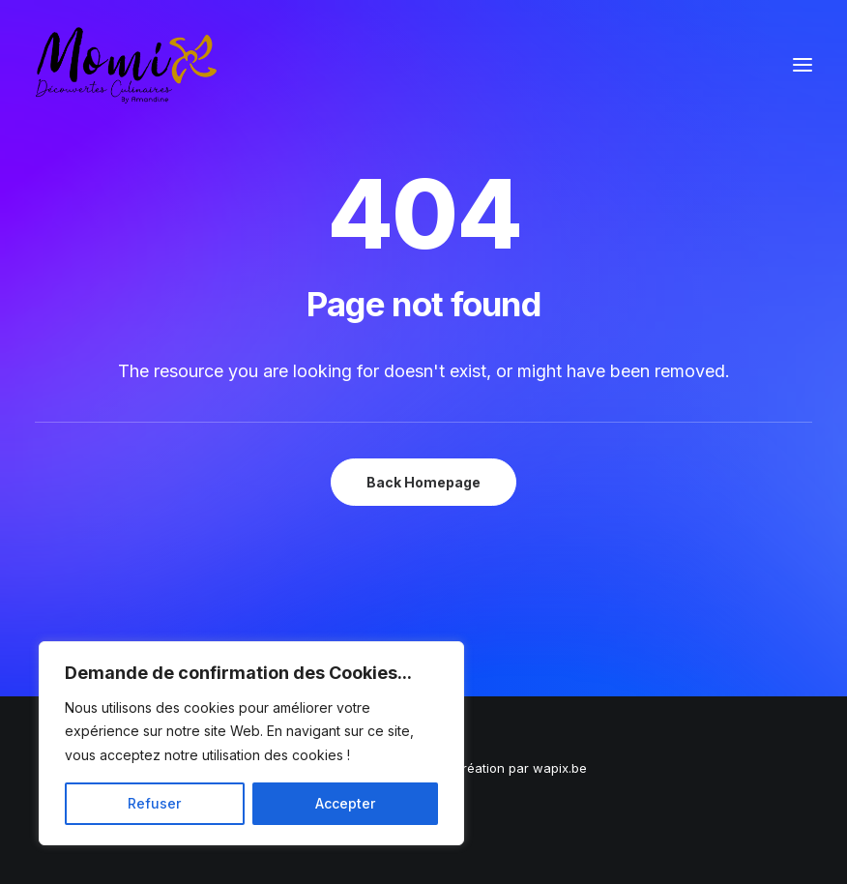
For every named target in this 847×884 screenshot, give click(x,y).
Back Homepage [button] (423, 482)
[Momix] (126, 64)
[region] (251, 743)
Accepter (345, 803)
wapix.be (560, 768)
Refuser (154, 803)
